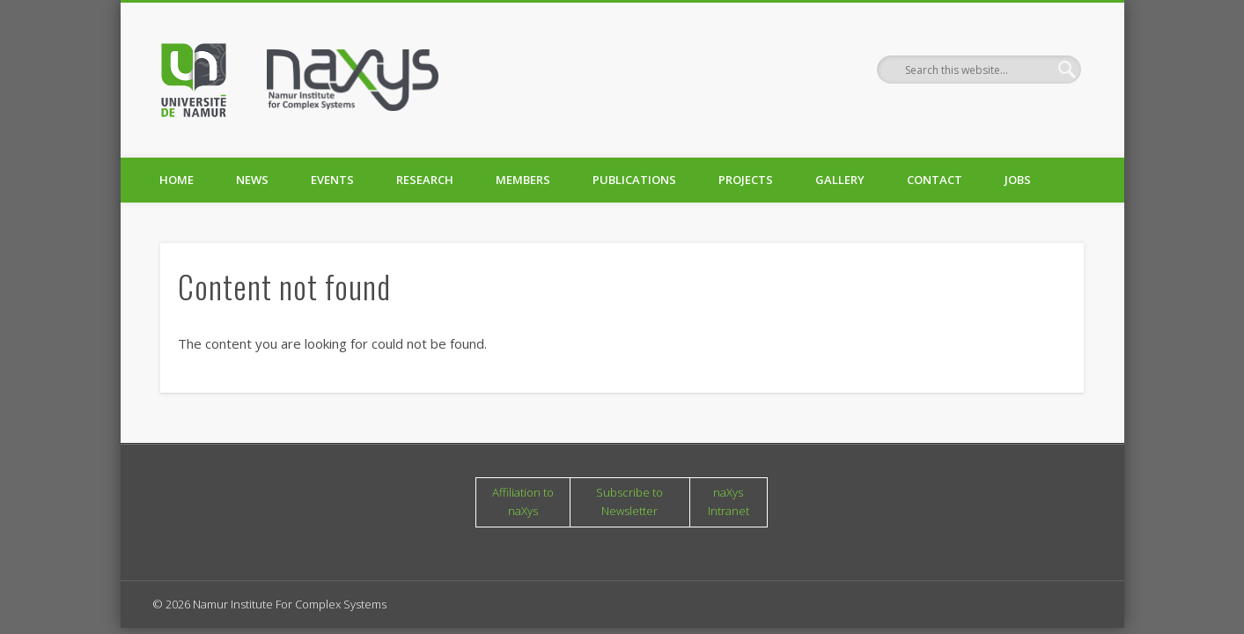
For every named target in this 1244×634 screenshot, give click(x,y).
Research (424, 180)
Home (176, 180)
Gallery (840, 180)
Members (523, 180)
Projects (745, 180)
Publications (634, 180)
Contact (934, 180)
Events (332, 180)
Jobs (1018, 180)
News (252, 180)
